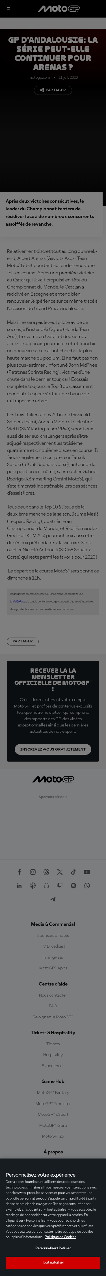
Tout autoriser (53, 1262)
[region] (53, 1217)
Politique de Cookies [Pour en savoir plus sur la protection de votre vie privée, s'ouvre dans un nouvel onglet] (60, 1237)
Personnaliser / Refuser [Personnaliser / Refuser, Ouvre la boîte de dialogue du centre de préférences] (53, 1248)
